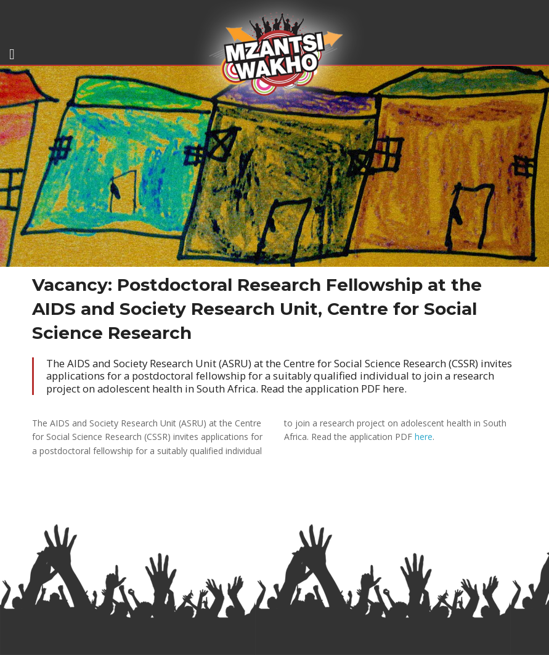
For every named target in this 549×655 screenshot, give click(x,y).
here (424, 436)
